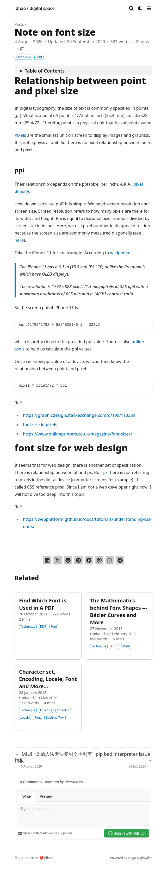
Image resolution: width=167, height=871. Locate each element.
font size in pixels (40, 424)
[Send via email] (99, 560)
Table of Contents (45, 71)
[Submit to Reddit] (68, 560)
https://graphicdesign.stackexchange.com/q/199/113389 (79, 415)
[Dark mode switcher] (140, 8)
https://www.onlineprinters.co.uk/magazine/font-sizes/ (77, 434)
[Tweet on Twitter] (57, 560)
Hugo (132, 858)
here (19, 240)
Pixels (20, 135)
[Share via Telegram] (120, 560)
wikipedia (119, 253)
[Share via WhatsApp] (110, 560)
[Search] (131, 8)
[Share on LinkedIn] (47, 560)
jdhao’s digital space (35, 8)
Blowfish (146, 858)
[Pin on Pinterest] (78, 560)
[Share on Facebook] (89, 560)
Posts (19, 24)
